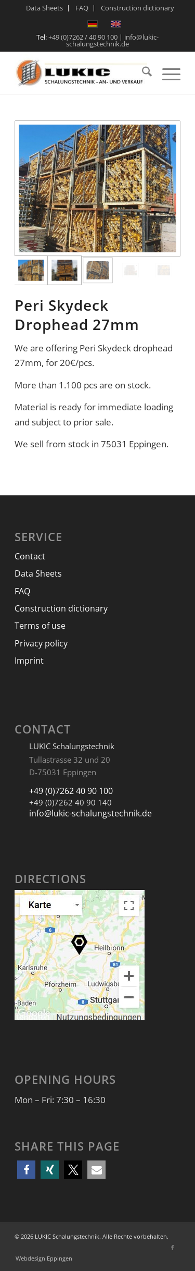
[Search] (142, 73)
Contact (30, 556)
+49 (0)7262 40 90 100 (71, 791)
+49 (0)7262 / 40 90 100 (83, 37)
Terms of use (40, 625)
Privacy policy (41, 643)
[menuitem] (45, 8)
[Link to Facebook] (172, 1247)
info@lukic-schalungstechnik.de (112, 40)
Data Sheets (38, 573)
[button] (26, 1169)
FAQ (22, 591)
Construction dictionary (61, 608)
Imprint (29, 660)
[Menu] (166, 73)
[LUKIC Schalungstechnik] (81, 73)
